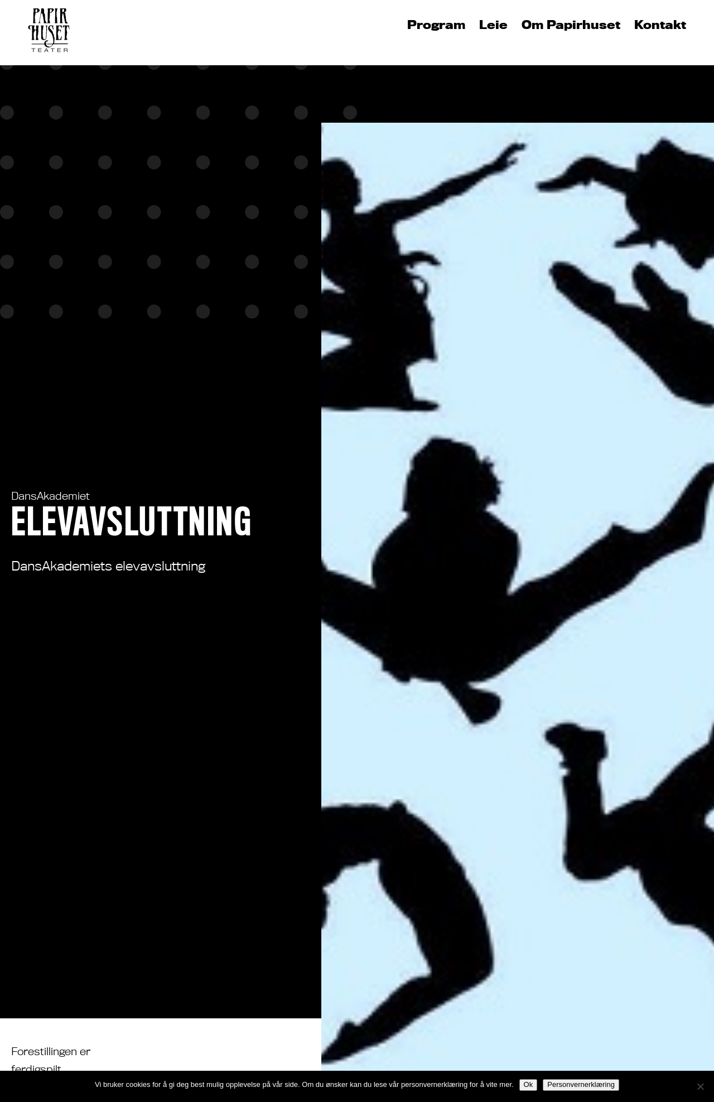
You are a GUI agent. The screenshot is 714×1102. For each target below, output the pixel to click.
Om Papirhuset (571, 25)
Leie (493, 25)
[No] (700, 1086)
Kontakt (660, 25)
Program (436, 25)
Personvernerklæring (581, 1084)
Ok (528, 1084)
